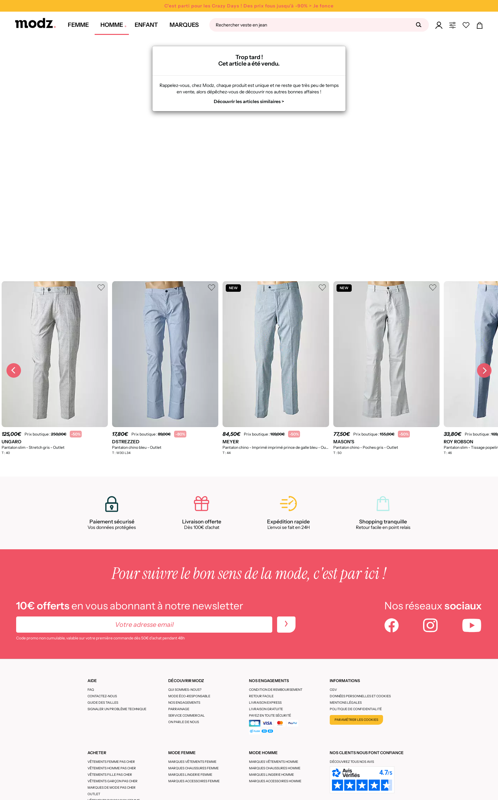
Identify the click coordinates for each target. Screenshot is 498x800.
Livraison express (265, 702)
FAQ (91, 690)
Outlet (94, 794)
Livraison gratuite (266, 709)
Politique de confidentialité (356, 709)
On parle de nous (183, 722)
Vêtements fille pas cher (110, 775)
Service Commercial (186, 715)
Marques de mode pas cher (112, 787)
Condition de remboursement (275, 690)
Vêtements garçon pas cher (113, 781)
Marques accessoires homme (275, 781)
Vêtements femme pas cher (111, 762)
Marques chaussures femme (193, 768)
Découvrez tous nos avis (352, 762)
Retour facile (261, 696)
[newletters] (286, 624)
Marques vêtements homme (273, 762)
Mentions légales (346, 702)
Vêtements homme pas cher (112, 768)
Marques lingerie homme (271, 775)
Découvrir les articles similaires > (249, 101)
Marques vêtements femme (192, 762)
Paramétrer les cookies (356, 720)
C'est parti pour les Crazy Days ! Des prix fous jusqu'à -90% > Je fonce (249, 6)
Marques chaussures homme (274, 768)
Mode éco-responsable (189, 696)
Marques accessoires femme (194, 781)
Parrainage (178, 709)
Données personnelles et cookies (360, 696)
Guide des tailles (103, 702)
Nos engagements (184, 702)
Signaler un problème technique (117, 709)
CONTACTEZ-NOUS (102, 696)
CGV (333, 690)
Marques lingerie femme (190, 775)
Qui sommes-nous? (185, 690)
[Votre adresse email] (144, 624)
